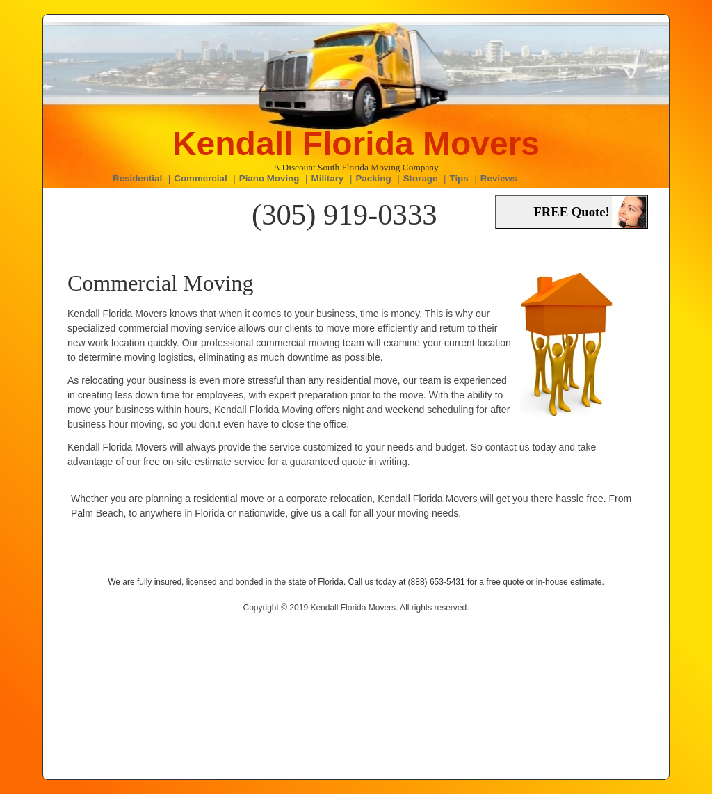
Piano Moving (269, 178)
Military (328, 178)
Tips (459, 178)
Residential (137, 178)
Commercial (200, 178)
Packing (373, 178)
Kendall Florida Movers (356, 143)
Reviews (498, 178)
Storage (420, 178)
